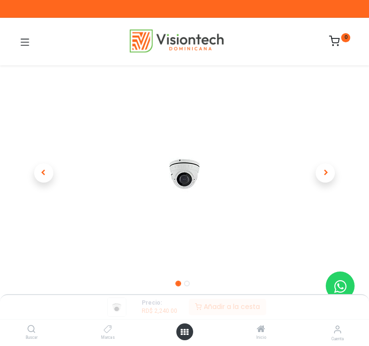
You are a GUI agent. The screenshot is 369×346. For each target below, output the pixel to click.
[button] (44, 173)
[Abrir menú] (184, 332)
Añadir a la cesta (227, 306)
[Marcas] (107, 330)
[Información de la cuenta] (337, 329)
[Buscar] (31, 330)
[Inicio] (261, 330)
